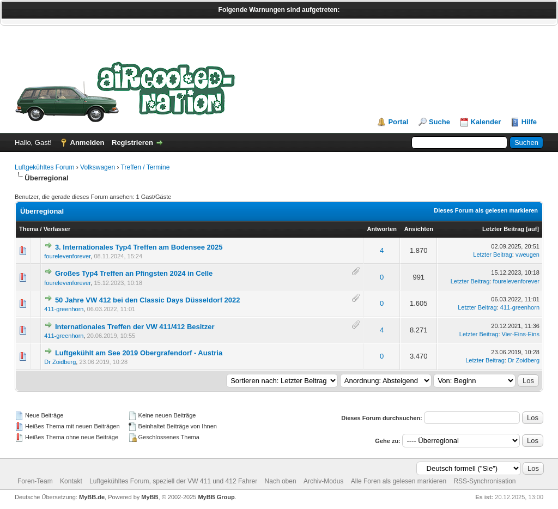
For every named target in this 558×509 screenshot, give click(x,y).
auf (532, 229)
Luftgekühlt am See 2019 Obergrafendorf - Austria (138, 353)
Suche (439, 122)
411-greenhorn (63, 309)
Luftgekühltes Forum (44, 167)
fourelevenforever (67, 256)
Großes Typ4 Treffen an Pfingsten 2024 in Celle (134, 273)
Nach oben (280, 481)
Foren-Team (35, 481)
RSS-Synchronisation (484, 481)
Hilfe (529, 122)
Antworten (382, 229)
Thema (28, 229)
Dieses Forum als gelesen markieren (486, 210)
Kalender (486, 122)
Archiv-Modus (323, 481)
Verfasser (57, 229)
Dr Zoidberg (60, 362)
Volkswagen (97, 167)
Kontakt (71, 481)
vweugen (527, 254)
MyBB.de (92, 497)
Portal (398, 122)
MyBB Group (216, 497)
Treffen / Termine (145, 167)
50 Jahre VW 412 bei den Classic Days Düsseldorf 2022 (147, 300)
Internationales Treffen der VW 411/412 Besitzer (135, 327)
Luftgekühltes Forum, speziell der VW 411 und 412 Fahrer (173, 481)
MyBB (149, 497)
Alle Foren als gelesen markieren (398, 481)
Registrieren (132, 142)
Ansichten (418, 229)
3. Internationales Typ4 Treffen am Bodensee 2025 (139, 247)
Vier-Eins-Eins (521, 334)
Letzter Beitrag (503, 229)
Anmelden (87, 142)
